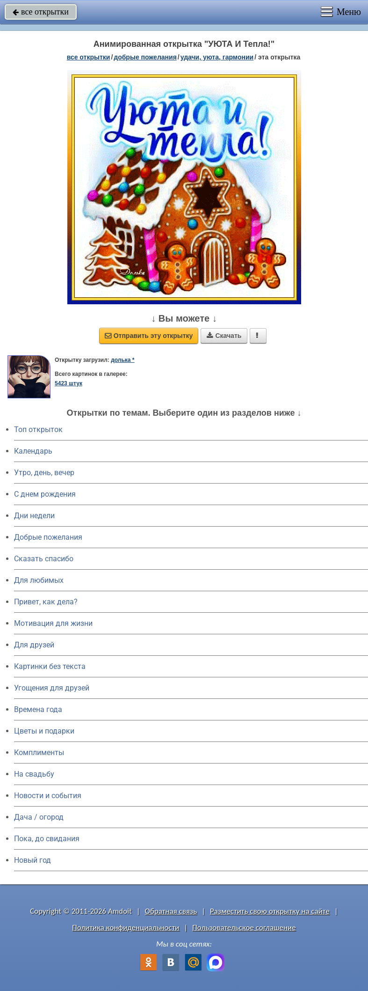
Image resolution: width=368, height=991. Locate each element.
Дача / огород (39, 817)
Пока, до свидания (46, 838)
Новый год (32, 860)
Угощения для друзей (51, 687)
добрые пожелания (145, 57)
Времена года (38, 709)
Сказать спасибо (43, 558)
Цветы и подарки (44, 731)
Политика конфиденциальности (125, 927)
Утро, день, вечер (44, 472)
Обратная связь (171, 911)
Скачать (224, 335)
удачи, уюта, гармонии (216, 57)
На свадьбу (34, 774)
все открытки (41, 11)
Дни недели (34, 515)
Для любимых (39, 580)
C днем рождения (45, 494)
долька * (122, 360)
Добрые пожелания (48, 537)
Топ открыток (38, 429)
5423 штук (68, 383)
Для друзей (34, 644)
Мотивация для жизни (53, 623)
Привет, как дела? (46, 601)
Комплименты (39, 752)
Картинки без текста (50, 666)
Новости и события (47, 795)
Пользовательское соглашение (244, 927)
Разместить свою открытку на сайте (270, 911)
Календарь (33, 451)
